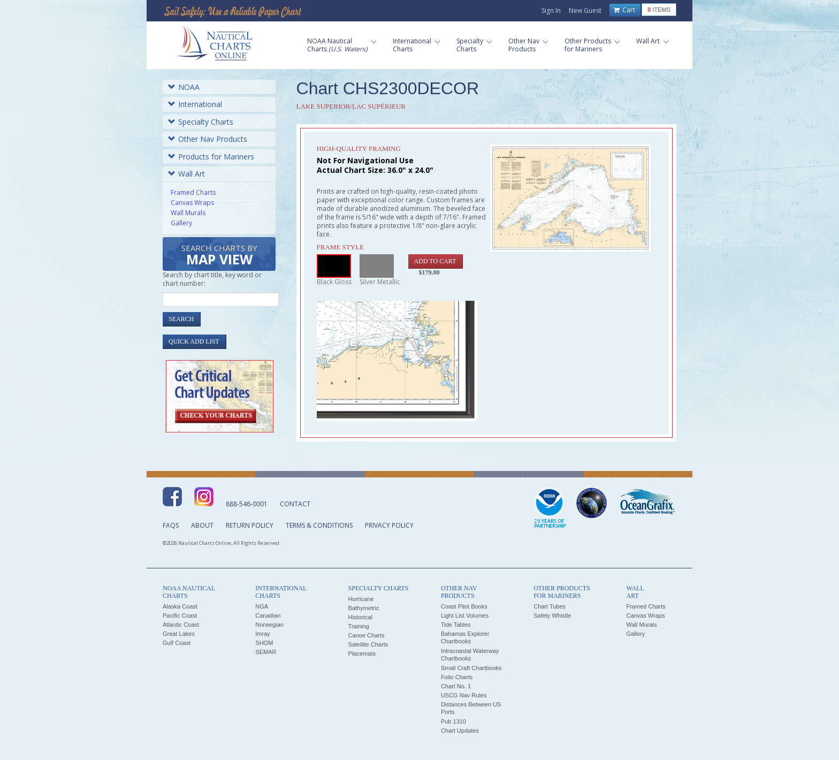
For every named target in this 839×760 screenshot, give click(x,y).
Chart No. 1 (456, 686)
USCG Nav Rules (464, 695)
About (202, 525)
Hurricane (361, 599)
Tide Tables (456, 624)
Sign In (551, 10)
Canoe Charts (366, 635)
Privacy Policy (389, 525)
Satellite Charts (368, 644)
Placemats (362, 653)
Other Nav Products (207, 139)
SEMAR (265, 652)
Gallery (181, 222)
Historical (360, 617)
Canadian (267, 615)
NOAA (184, 87)
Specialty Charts (200, 122)
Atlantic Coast (181, 624)
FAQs (171, 525)
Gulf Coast (176, 643)
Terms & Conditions (319, 525)
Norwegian (269, 624)
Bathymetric (363, 608)
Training (358, 626)
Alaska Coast (180, 606)
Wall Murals (188, 212)
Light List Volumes (465, 615)
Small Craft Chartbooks (471, 668)
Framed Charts (193, 192)
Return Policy (249, 525)
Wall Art (186, 174)
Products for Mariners (211, 156)
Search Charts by (219, 255)
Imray (262, 633)
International (195, 104)
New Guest (585, 10)
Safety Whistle (552, 615)
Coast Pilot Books (464, 606)
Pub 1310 (453, 721)
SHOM (264, 643)
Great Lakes (179, 633)
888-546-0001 (247, 503)
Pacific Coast (180, 615)
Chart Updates (460, 730)
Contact (295, 503)
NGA (261, 606)
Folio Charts (456, 677)
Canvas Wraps (192, 202)
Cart (624, 10)
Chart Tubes (549, 606)
